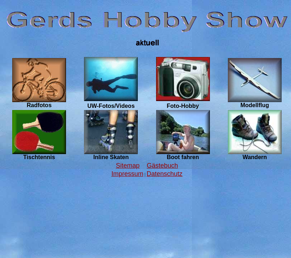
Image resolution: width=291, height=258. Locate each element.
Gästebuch (162, 165)
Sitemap (128, 165)
